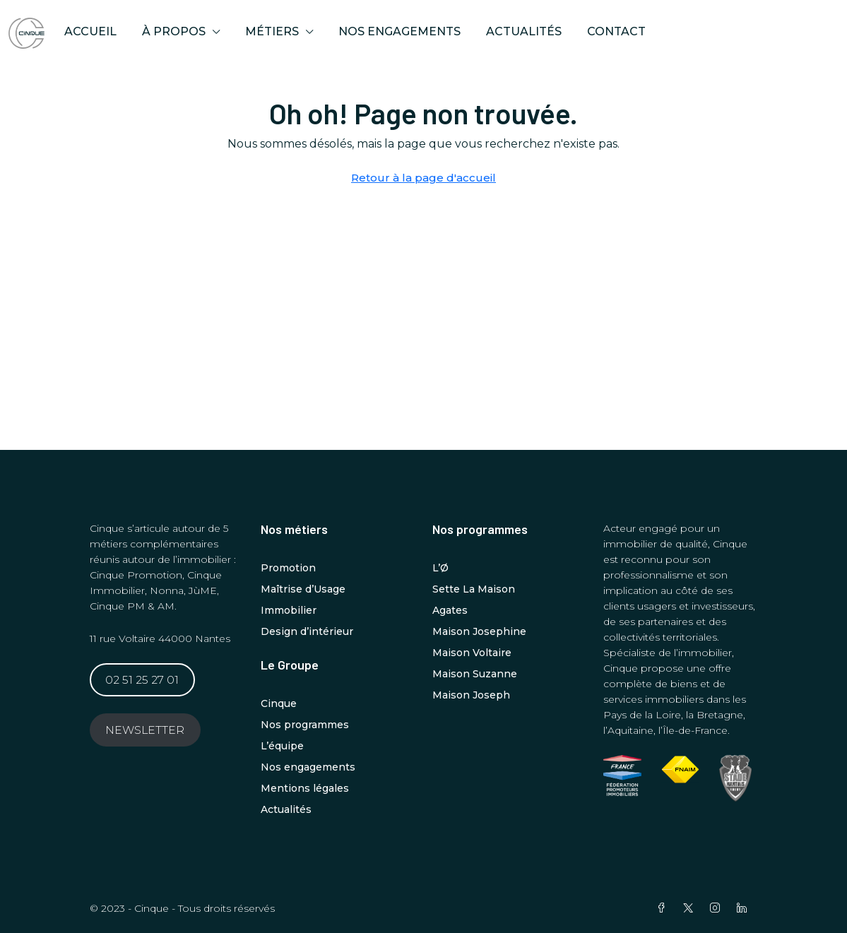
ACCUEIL (90, 31)
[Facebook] (664, 908)
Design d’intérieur (307, 631)
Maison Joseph (471, 695)
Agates (450, 610)
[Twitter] (691, 908)
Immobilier (288, 610)
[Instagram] (717, 908)
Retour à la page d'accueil (423, 177)
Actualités (524, 31)
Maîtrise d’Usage (303, 589)
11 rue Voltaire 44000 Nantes (160, 638)
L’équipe (282, 745)
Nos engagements (399, 31)
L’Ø (440, 567)
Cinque (279, 703)
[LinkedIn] (744, 908)
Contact (616, 31)
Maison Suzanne (474, 673)
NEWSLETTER (144, 730)
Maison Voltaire (471, 652)
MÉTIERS (272, 31)
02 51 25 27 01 (142, 680)
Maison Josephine (479, 631)
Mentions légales (305, 788)
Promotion (288, 567)
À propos (174, 31)
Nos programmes (305, 724)
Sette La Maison (473, 589)
